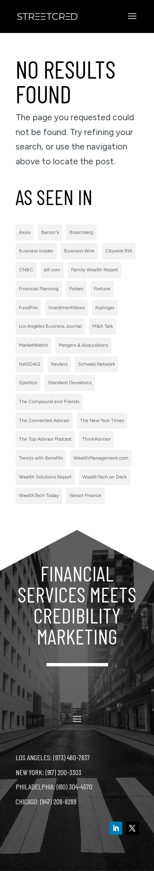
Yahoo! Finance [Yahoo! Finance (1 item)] (85, 495)
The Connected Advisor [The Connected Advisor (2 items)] (44, 420)
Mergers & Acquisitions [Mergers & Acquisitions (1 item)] (83, 345)
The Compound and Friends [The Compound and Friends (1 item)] (49, 401)
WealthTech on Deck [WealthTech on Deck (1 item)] (104, 477)
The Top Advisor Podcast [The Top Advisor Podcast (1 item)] (45, 439)
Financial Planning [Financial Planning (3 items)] (39, 289)
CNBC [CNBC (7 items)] (26, 270)
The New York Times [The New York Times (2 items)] (102, 420)
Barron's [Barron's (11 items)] (50, 232)
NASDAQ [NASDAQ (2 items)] (29, 364)
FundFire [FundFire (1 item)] (28, 308)
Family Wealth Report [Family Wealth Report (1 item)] (94, 270)
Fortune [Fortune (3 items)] (102, 289)
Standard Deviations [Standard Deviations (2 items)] (70, 382)
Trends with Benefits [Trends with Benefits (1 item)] (41, 458)
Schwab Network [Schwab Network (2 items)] (96, 364)
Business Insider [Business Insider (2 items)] (36, 251)
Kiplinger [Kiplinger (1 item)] (105, 308)
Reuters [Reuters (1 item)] (59, 364)
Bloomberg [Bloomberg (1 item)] (81, 232)
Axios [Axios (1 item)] (24, 232)
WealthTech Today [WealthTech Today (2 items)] (39, 495)
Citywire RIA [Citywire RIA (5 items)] (118, 251)
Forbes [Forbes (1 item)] (76, 289)
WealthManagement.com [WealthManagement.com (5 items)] (101, 458)
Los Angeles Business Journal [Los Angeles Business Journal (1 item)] (50, 326)
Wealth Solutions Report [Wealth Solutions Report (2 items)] (45, 477)
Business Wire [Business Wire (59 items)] (79, 251)
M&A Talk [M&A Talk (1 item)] (102, 326)
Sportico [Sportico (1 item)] (28, 382)
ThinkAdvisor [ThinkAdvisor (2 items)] (96, 439)
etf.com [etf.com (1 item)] (52, 270)
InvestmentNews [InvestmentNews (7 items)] (66, 308)
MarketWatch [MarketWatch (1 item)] (33, 345)
